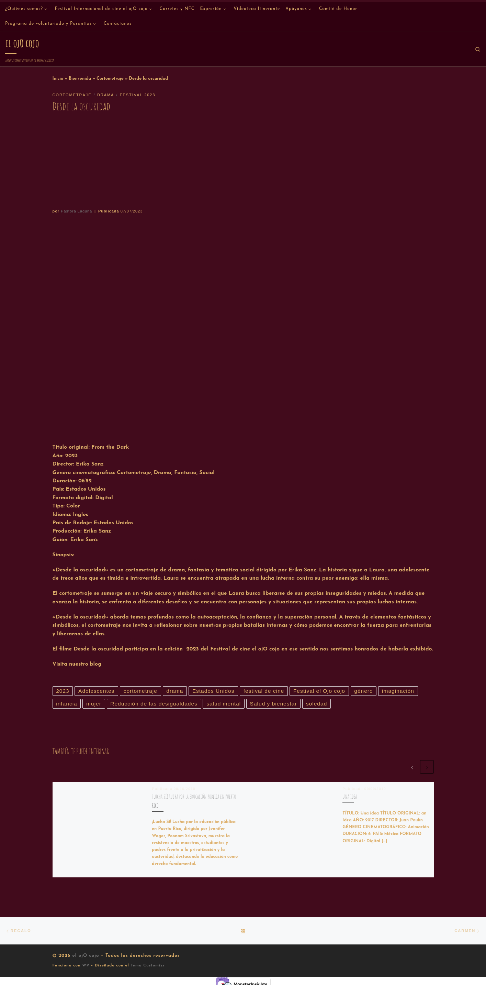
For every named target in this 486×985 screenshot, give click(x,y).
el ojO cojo (85, 956)
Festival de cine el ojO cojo (245, 649)
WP (85, 966)
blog (95, 664)
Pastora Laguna (76, 211)
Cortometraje (110, 79)
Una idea (349, 796)
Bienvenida (80, 79)
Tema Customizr (148, 966)
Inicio (58, 79)
